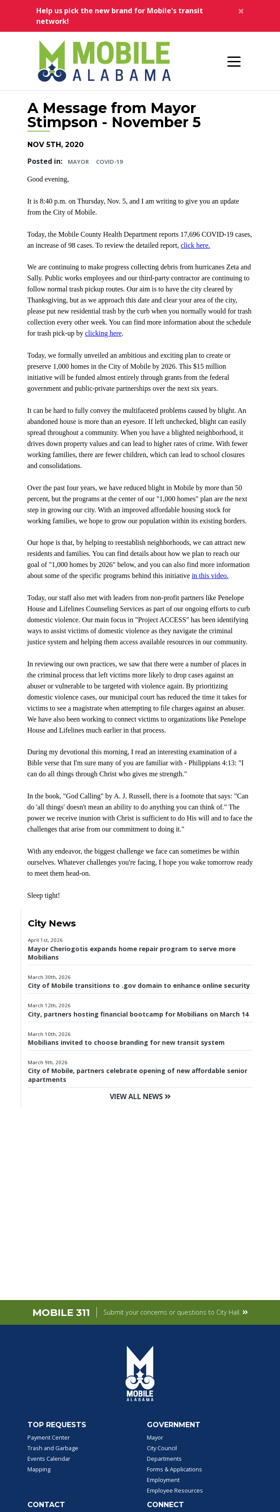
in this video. (210, 575)
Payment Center (48, 1437)
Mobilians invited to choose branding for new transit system (126, 1042)
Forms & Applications (174, 1469)
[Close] (241, 10)
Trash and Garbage (52, 1448)
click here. (195, 245)
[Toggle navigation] (234, 61)
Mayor (78, 162)
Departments (164, 1459)
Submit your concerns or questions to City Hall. (176, 1312)
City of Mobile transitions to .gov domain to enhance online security (139, 985)
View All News (140, 1096)
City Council (162, 1448)
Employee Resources (175, 1490)
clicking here (103, 333)
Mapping (38, 1469)
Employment (163, 1480)
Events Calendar (48, 1459)
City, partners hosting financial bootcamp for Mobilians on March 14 (138, 1014)
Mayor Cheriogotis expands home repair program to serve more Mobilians (132, 953)
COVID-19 (109, 162)
